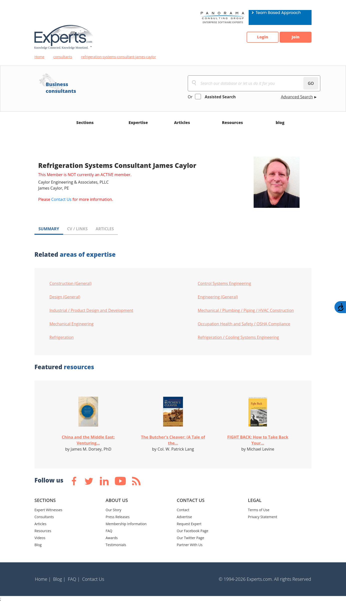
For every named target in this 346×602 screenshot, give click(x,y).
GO (311, 83)
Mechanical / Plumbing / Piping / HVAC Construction (246, 310)
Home (39, 56)
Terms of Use (258, 509)
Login (261, 37)
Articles (182, 122)
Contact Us (61, 199)
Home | (43, 579)
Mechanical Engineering (71, 324)
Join (295, 37)
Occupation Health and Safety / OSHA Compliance (244, 324)
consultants (62, 56)
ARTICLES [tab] (105, 229)
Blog (38, 544)
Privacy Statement (262, 516)
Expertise (138, 122)
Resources (232, 122)
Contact (183, 509)
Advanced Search (297, 97)
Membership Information (126, 523)
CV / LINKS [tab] (77, 229)
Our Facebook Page (192, 530)
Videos (39, 537)
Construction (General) (70, 283)
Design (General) (64, 297)
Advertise (184, 516)
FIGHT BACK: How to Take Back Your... (257, 440)
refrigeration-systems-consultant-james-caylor (118, 56)
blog (280, 122)
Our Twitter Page (190, 537)
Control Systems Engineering (224, 283)
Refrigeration (61, 337)
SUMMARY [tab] (48, 229)
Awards (112, 537)
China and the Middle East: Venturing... (88, 440)
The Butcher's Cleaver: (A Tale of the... (173, 440)
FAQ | (74, 579)
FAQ (109, 530)
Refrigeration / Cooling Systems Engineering (238, 337)
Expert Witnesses (48, 509)
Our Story (113, 509)
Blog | (59, 579)
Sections (85, 122)
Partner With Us (189, 544)
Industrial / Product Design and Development (91, 310)
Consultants (44, 516)
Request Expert (189, 523)
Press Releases (118, 516)
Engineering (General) (218, 297)
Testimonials (116, 544)
